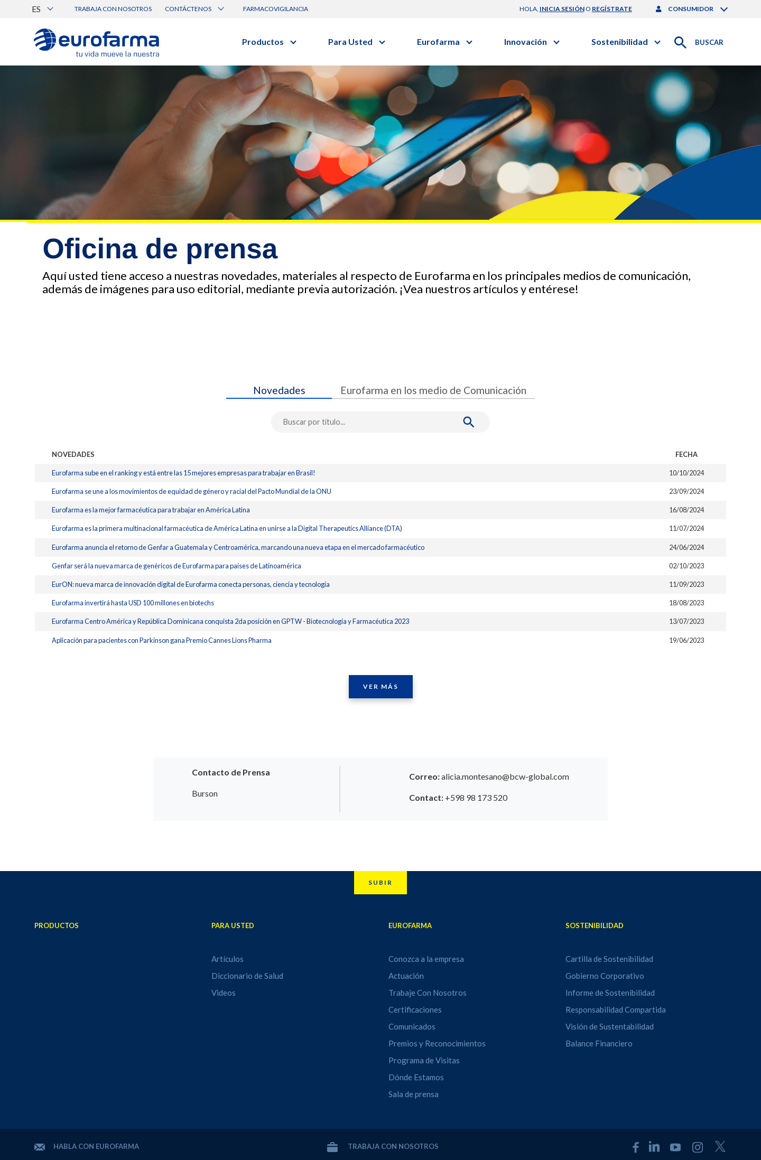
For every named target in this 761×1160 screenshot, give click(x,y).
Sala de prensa (413, 1094)
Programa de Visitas (424, 1060)
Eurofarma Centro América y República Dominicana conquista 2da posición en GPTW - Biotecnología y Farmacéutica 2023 (230, 621)
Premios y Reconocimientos (437, 1043)
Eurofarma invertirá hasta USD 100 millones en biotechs (133, 602)
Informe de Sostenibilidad (610, 992)
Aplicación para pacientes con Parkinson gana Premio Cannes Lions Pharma (162, 640)
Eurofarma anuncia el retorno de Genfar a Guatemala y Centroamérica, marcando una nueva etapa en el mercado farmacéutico (238, 547)
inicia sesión (562, 9)
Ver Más (380, 686)
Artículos (227, 958)
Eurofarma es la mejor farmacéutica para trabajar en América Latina (151, 510)
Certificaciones (415, 1009)
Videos (223, 992)
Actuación (406, 975)
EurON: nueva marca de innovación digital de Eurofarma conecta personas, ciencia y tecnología (191, 584)
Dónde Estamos (416, 1077)
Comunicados (411, 1026)
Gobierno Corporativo (604, 975)
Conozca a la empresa (426, 958)
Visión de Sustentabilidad (609, 1026)
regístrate (612, 9)
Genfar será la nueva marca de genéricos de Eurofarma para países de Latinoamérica (176, 566)
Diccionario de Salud (247, 975)
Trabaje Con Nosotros (427, 992)
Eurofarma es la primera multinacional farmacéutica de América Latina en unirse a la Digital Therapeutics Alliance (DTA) (227, 528)
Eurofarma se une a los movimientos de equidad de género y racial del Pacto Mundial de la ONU (191, 491)
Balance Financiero (599, 1043)
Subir (380, 882)
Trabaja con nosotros (113, 9)
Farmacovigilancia (275, 9)
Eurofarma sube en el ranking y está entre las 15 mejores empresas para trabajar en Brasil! (183, 473)
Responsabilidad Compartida (615, 1009)
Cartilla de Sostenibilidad (609, 958)
